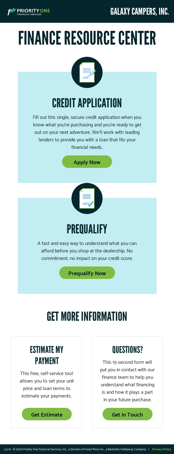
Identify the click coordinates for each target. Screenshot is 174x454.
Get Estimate (46, 414)
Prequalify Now (87, 272)
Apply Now (87, 161)
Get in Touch (127, 414)
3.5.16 (7, 449)
